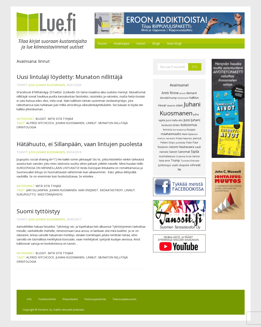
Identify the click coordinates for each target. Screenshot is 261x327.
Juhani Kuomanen (63, 190)
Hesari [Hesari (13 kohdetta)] (162, 105)
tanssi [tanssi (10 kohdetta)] (196, 156)
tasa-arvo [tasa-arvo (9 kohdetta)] (164, 160)
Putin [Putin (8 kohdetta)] (189, 142)
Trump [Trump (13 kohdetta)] (175, 160)
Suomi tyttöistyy (38, 211)
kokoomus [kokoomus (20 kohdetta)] (189, 125)
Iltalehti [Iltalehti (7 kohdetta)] (171, 105)
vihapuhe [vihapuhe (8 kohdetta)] (184, 165)
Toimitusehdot (47, 299)
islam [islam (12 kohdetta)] (179, 105)
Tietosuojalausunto (124, 299)
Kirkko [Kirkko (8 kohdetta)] (176, 125)
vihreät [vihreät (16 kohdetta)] (195, 165)
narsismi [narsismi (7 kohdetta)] (170, 138)
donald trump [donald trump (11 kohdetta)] (168, 98)
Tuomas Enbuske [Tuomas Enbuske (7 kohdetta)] (190, 160)
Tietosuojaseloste (95, 299)
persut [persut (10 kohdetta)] (197, 138)
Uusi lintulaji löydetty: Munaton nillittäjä (70, 77)
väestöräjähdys (49, 194)
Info (29, 299)
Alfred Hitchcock (40, 123)
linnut (91, 123)
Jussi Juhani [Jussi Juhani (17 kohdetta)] (192, 120)
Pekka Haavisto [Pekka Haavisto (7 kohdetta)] (184, 138)
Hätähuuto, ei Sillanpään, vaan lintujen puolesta (79, 144)
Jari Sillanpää (37, 190)
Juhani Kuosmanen (70, 123)
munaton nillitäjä (113, 123)
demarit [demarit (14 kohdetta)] (191, 93)
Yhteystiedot (70, 299)
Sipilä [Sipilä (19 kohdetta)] (195, 151)
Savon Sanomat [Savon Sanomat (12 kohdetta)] (179, 152)
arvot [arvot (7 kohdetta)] (182, 93)
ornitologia (26, 127)
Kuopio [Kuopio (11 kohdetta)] (191, 129)
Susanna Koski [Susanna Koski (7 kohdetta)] (184, 156)
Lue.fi (51, 25)
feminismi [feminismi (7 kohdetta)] (183, 97)
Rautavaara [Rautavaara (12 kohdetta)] (186, 147)
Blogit (41, 119)
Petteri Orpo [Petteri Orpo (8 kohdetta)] (168, 142)
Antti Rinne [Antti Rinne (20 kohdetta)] (170, 93)
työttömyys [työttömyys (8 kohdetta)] (164, 165)
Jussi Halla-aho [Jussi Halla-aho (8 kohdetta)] (174, 120)
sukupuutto (26, 194)
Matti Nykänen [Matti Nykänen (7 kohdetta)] (190, 134)
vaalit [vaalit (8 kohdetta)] (175, 165)
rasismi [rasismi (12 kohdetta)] (173, 147)
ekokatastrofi (111, 190)
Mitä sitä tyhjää (60, 119)
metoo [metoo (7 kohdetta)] (161, 138)
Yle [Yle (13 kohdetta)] (179, 169)
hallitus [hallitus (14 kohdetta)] (194, 98)
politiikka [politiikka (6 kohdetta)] (180, 142)
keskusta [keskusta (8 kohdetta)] (167, 125)
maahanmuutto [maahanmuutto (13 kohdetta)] (171, 134)
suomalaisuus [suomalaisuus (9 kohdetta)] (167, 156)
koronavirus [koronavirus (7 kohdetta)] (179, 129)
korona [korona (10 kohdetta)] (167, 129)
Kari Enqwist (88, 190)
